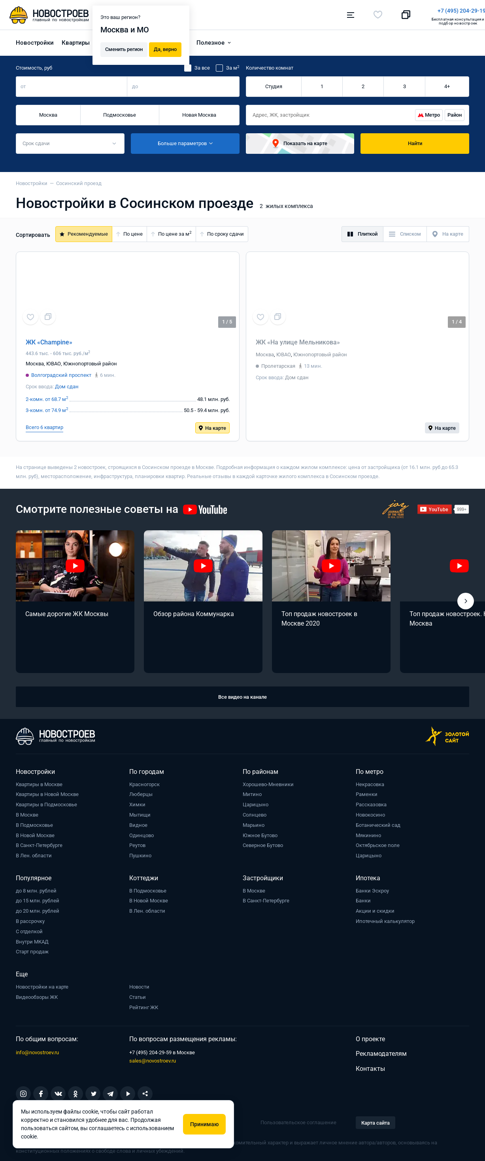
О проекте (370, 1036)
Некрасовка (370, 782)
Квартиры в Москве (39, 782)
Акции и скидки (375, 908)
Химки (137, 802)
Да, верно (165, 48)
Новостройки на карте (42, 984)
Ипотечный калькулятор (385, 919)
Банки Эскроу (372, 888)
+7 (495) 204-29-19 (279, 11)
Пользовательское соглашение (298, 1120)
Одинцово (141, 833)
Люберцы (141, 792)
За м (233, 65)
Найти (415, 141)
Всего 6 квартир (44, 425)
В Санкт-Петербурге (39, 843)
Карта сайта (375, 1120)
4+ (447, 84)
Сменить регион (124, 48)
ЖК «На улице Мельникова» (298, 340)
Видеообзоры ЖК (37, 995)
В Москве (27, 812)
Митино (252, 792)
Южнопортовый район (90, 361)
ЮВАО (53, 361)
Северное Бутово (263, 843)
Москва (48, 112)
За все (202, 66)
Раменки (366, 792)
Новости (139, 984)
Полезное (210, 40)
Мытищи (140, 812)
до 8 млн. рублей (36, 888)
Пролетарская (278, 364)
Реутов (137, 843)
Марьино (253, 823)
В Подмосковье (34, 823)
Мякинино (368, 833)
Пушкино (140, 853)
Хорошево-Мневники (268, 782)
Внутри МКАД (32, 939)
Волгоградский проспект (61, 373)
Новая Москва (199, 112)
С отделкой (29, 929)
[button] (465, 598)
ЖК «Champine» (49, 340)
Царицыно (255, 802)
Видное (138, 823)
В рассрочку (30, 919)
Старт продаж (32, 950)
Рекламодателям (381, 1051)
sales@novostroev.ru (152, 1058)
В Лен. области (34, 853)
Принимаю (204, 1124)
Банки (363, 899)
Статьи (137, 995)
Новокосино (370, 812)
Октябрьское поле (378, 843)
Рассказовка (371, 802)
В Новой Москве (35, 833)
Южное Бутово (260, 833)
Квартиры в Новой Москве (47, 792)
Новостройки (35, 40)
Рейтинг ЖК (143, 1005)
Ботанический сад (378, 823)
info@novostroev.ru (37, 1050)
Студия (273, 84)
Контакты (370, 1066)
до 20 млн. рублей (37, 908)
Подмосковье (119, 112)
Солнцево (254, 812)
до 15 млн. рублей (37, 899)
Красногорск (144, 782)
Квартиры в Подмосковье (46, 802)
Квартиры (76, 40)
